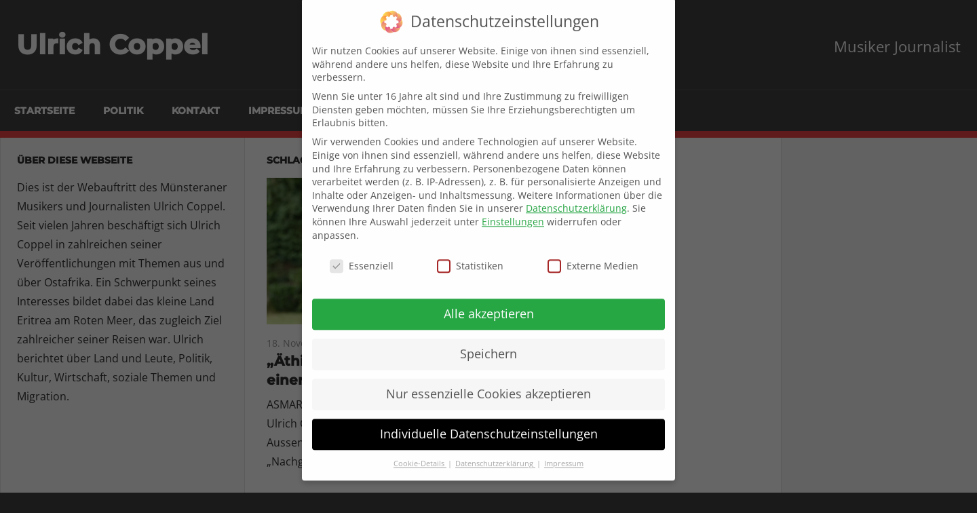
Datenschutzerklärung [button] (495, 454)
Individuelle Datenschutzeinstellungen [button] (489, 424)
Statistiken (470, 256)
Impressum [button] (563, 454)
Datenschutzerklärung (576, 198)
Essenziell (362, 256)
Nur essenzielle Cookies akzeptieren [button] (488, 384)
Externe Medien (593, 256)
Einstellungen (513, 212)
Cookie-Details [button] (420, 454)
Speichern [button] (488, 344)
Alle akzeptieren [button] (489, 304)
